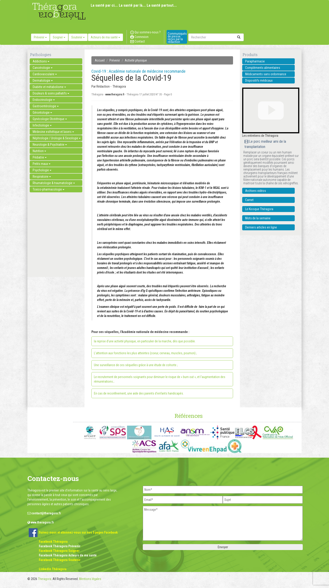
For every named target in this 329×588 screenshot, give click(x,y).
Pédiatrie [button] (40, 157)
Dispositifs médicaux (259, 80)
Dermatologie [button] (43, 80)
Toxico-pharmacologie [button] (48, 189)
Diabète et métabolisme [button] (49, 87)
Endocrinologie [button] (44, 100)
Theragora (44, 579)
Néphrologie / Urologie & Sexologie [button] (57, 138)
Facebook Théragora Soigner (59, 551)
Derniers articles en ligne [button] (261, 227)
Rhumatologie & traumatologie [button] (54, 183)
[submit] (239, 37)
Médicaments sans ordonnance (265, 74)
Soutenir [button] (78, 37)
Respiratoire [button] (42, 176)
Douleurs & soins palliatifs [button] (51, 93)
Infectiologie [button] (42, 125)
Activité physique (136, 60)
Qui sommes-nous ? (145, 32)
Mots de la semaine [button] (258, 218)
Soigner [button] (59, 37)
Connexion (139, 37)
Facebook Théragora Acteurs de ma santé (68, 555)
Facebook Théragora (53, 541)
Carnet (249, 200)
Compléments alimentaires (262, 68)
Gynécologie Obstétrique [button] (50, 119)
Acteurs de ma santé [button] (105, 37)
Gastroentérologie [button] (46, 106)
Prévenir (114, 60)
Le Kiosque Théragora (259, 209)
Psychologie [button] (42, 170)
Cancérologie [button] (43, 68)
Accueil (100, 60)
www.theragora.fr (115, 94)
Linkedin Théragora (52, 569)
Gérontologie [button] (42, 112)
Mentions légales (90, 579)
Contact (137, 41)
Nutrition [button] (39, 151)
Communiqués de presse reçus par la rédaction (177, 38)
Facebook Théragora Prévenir (59, 546)
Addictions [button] (41, 61)
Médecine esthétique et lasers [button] (53, 132)
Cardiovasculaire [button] (45, 74)
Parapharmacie (255, 61)
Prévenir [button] (40, 37)
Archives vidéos (255, 191)
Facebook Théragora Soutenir (59, 560)
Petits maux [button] (41, 164)
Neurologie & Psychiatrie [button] (50, 144)
